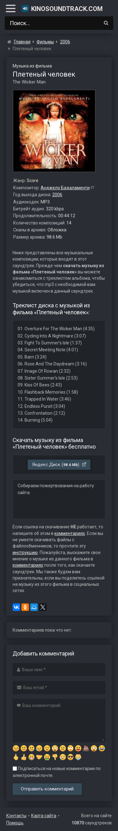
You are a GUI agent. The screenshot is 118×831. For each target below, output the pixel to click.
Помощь (15, 822)
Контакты (16, 815)
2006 (57, 194)
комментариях (69, 533)
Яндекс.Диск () (59, 464)
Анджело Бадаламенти (65, 187)
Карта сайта (43, 815)
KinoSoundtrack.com (62, 8)
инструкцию (25, 552)
